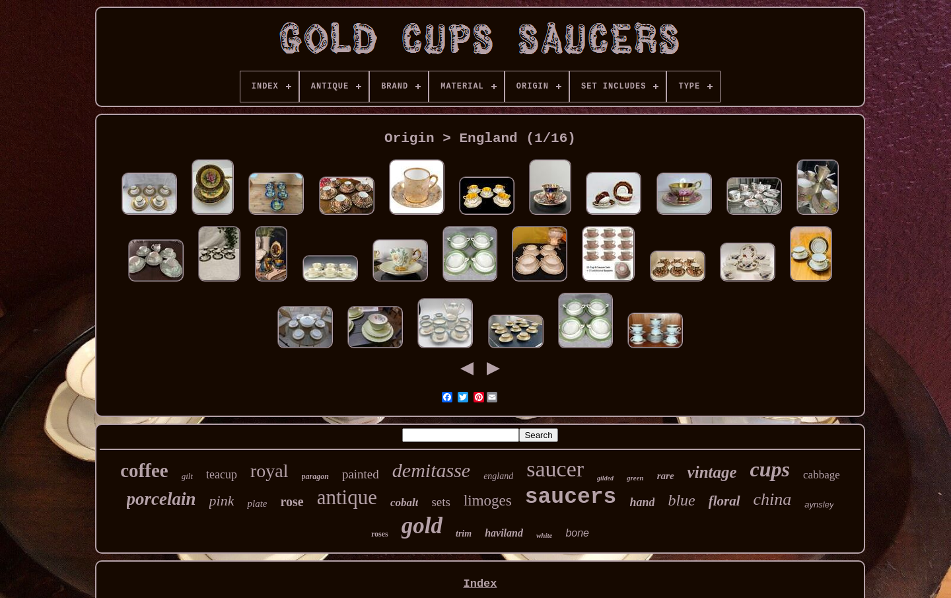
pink (221, 500)
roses (379, 534)
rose (291, 501)
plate (257, 503)
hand (641, 502)
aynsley (818, 504)
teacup (221, 474)
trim (464, 534)
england (498, 476)
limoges (488, 500)
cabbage (821, 474)
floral (724, 501)
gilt (187, 476)
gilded (605, 478)
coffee (144, 470)
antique (347, 497)
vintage (712, 472)
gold (422, 526)
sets (440, 502)
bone (577, 533)
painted (360, 474)
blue (681, 500)
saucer (555, 469)
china (773, 499)
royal (269, 471)
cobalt (404, 502)
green (635, 478)
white (544, 535)
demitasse (431, 470)
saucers (571, 497)
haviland (504, 533)
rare (665, 475)
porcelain (161, 499)
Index (480, 584)
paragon (315, 476)
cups (770, 469)
